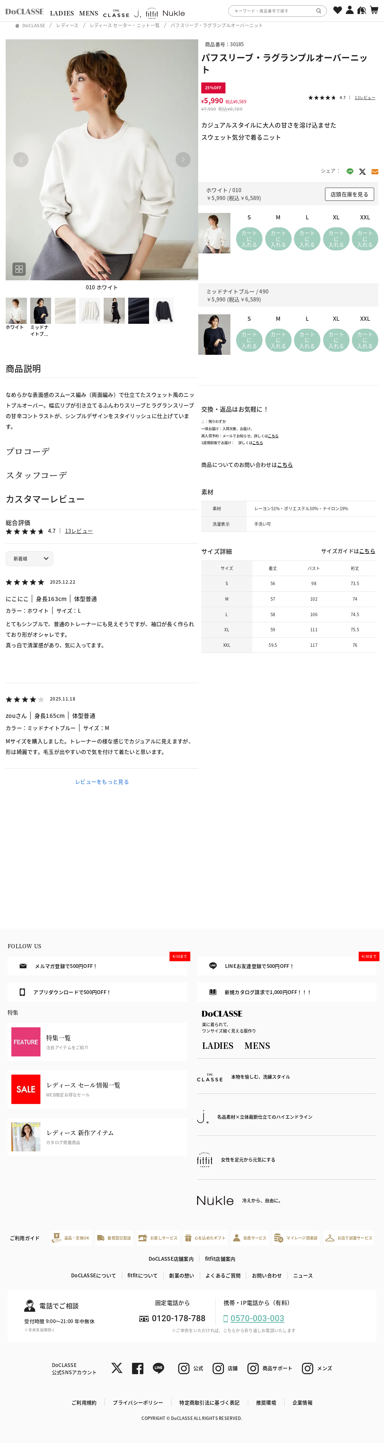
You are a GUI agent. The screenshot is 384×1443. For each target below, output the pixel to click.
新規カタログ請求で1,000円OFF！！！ (260, 992)
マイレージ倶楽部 (296, 1237)
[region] (192, 11)
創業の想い (181, 1275)
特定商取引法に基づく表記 (209, 1402)
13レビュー (79, 530)
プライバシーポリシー (138, 1402)
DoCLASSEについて (93, 1275)
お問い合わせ (267, 1275)
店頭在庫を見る (349, 194)
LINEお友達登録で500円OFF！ (292, 963)
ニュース (303, 1275)
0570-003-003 (258, 1318)
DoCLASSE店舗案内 (171, 1258)
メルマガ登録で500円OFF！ (103, 963)
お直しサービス (157, 1237)
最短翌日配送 (114, 1238)
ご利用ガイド (25, 1237)
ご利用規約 (84, 1402)
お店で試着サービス (349, 1238)
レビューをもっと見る (102, 781)
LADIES (62, 13)
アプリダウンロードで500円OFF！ (65, 992)
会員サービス (250, 1237)
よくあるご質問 (223, 1275)
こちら (273, 435)
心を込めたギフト (205, 1237)
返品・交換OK (70, 1238)
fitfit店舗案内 (220, 1258)
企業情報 (302, 1402)
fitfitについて (142, 1275)
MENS (88, 13)
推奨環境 (266, 1402)
